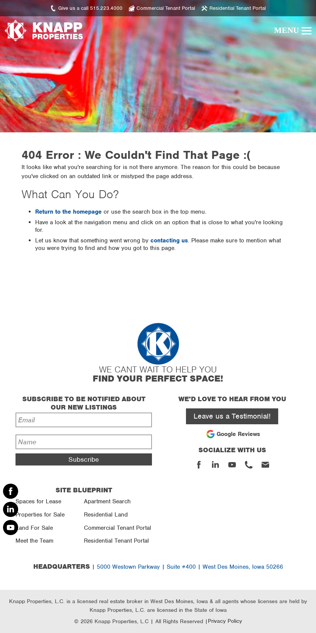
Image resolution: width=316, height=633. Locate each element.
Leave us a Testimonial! (232, 416)
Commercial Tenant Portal (117, 528)
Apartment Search (107, 501)
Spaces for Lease (38, 501)
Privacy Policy (225, 620)
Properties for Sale (40, 514)
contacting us (169, 240)
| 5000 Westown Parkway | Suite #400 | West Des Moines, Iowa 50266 (158, 567)
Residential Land (106, 514)
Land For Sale (34, 528)
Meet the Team (34, 541)
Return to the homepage (68, 212)
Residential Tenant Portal (116, 541)
